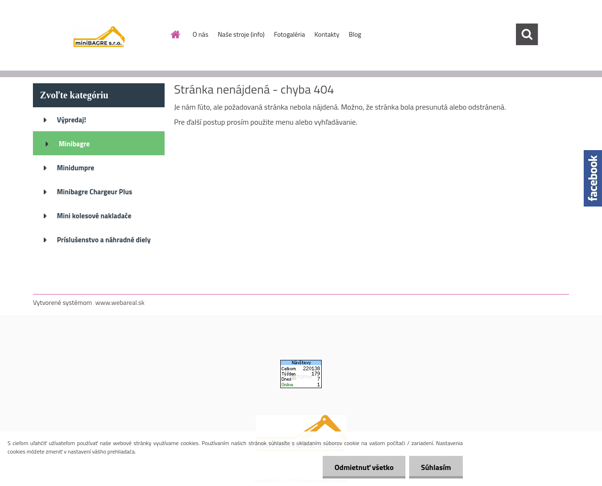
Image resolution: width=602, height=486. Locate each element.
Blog (355, 34)
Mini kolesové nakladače (94, 215)
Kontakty (327, 34)
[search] (527, 34)
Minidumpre (75, 167)
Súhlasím (436, 467)
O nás (200, 34)
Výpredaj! (71, 119)
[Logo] (97, 34)
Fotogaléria (289, 34)
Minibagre (74, 143)
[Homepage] (175, 34)
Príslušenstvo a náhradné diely (103, 239)
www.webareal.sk (120, 302)
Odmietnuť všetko (364, 467)
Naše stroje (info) (241, 34)
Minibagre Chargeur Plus (94, 191)
